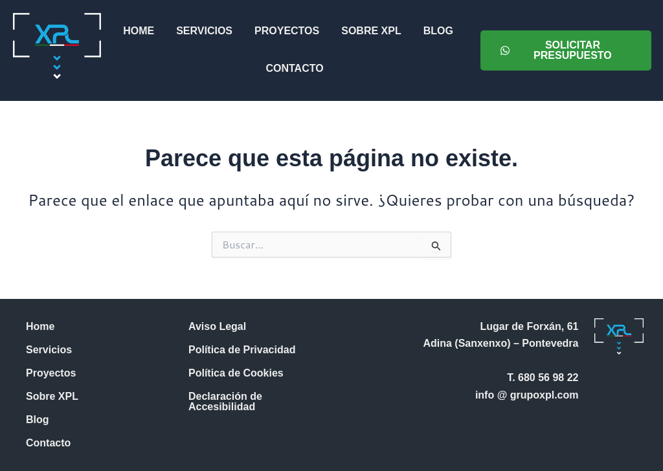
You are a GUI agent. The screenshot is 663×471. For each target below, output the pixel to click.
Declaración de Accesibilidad (225, 401)
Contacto (294, 68)
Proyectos (286, 30)
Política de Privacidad (241, 349)
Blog (438, 30)
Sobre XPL (371, 30)
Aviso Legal (217, 326)
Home (138, 30)
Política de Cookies (236, 372)
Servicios (204, 30)
